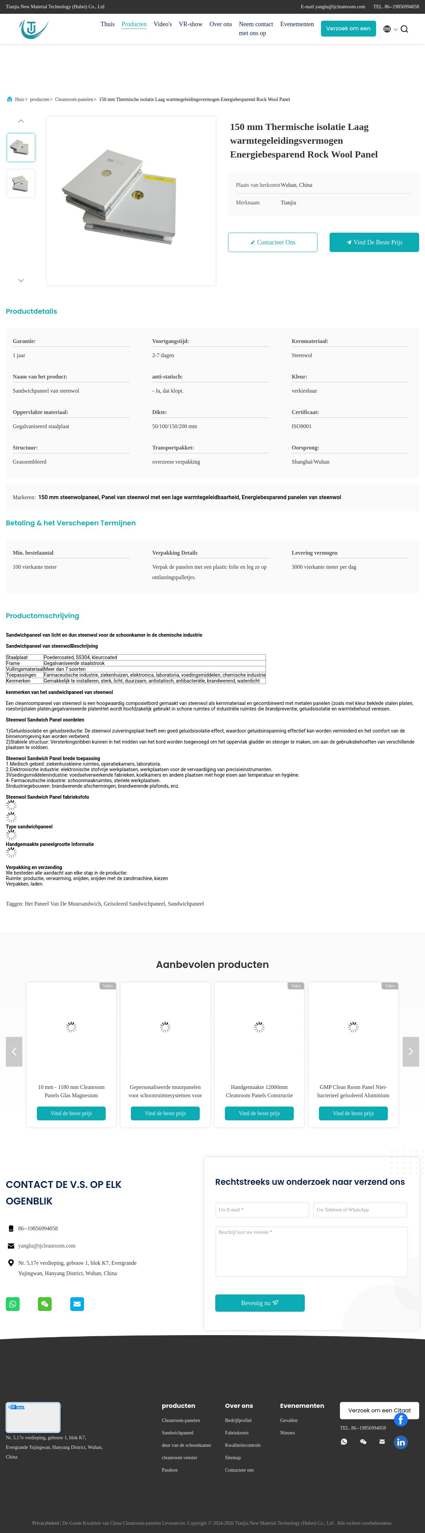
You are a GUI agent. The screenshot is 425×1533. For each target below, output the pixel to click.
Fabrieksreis (236, 1432)
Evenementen (297, 24)
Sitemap (233, 1457)
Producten (134, 24)
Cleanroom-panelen (74, 99)
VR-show (191, 24)
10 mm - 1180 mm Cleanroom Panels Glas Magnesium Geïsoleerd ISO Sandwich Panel (71, 1095)
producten (39, 99)
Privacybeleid (45, 1523)
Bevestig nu (260, 1303)
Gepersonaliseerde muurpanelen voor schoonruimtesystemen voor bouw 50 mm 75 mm (165, 1095)
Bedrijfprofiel (238, 1420)
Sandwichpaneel (186, 904)
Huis (19, 99)
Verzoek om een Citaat (348, 30)
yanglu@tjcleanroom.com (46, 1246)
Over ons (220, 24)
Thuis (108, 24)
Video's (163, 24)
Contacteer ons (276, 242)
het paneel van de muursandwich (63, 904)
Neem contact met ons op (256, 29)
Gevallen (289, 1420)
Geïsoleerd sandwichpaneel (134, 904)
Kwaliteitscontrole (242, 1445)
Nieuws (287, 1432)
